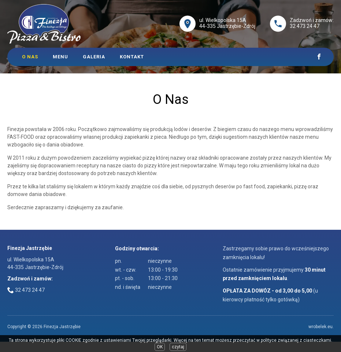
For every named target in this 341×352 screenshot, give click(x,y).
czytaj (178, 346)
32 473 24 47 (304, 26)
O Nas (30, 56)
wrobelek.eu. (321, 326)
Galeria (94, 56)
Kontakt (132, 56)
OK (160, 346)
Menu (60, 56)
